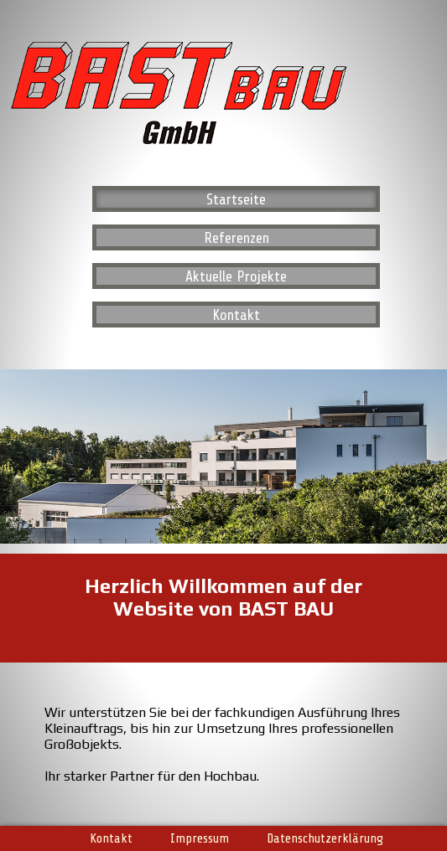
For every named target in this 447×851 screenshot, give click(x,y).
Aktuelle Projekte (236, 276)
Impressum (199, 837)
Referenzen (236, 238)
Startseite (236, 199)
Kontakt (236, 315)
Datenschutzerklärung (325, 837)
